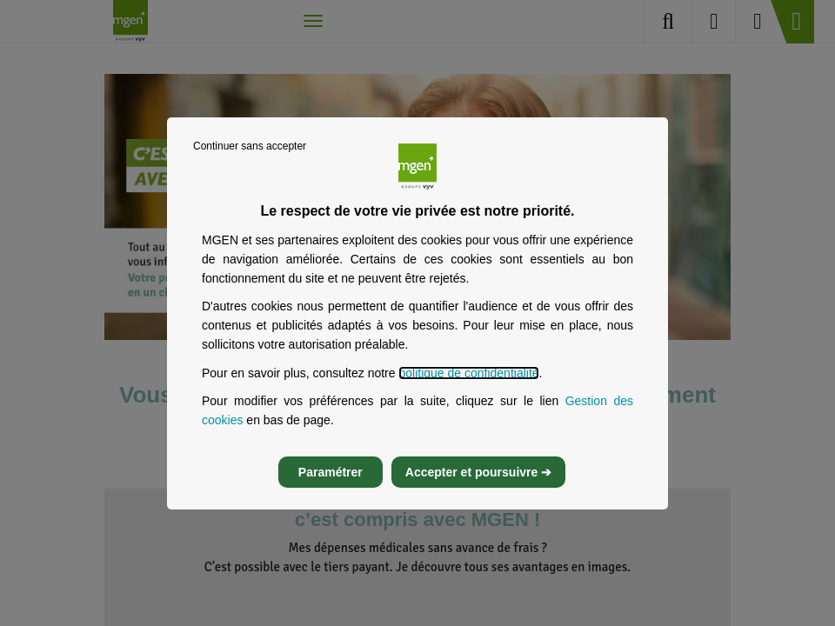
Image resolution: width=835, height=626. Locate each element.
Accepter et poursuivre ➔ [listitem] (478, 472)
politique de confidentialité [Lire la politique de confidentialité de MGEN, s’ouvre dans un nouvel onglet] (468, 373)
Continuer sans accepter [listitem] (249, 146)
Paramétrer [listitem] (330, 472)
